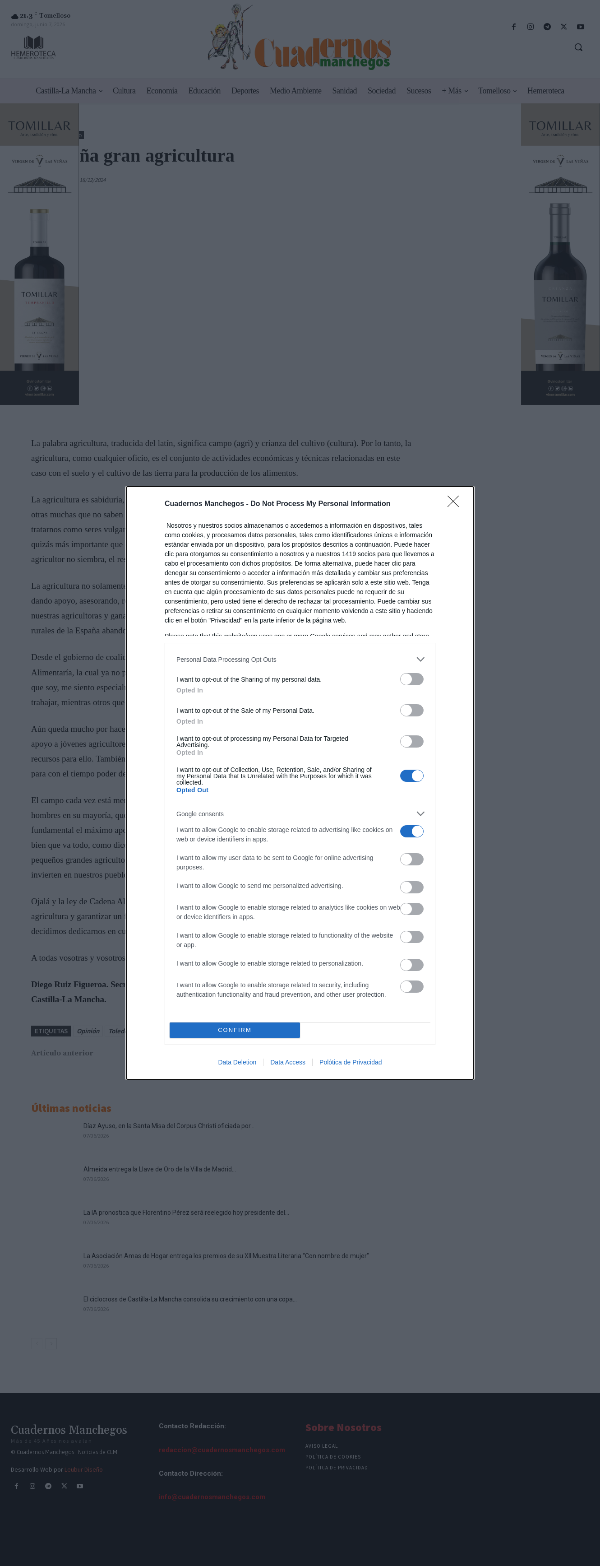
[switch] (412, 679)
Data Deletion (237, 1062)
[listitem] (300, 659)
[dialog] (300, 783)
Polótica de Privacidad (350, 1062)
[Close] (456, 504)
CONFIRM (235, 1030)
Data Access (287, 1062)
